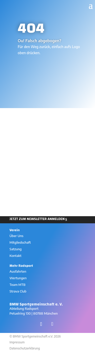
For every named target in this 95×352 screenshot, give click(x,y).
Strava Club (18, 291)
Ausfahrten (18, 271)
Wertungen (18, 278)
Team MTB (18, 285)
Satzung (16, 249)
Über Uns (17, 236)
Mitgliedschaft (20, 242)
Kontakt (16, 256)
